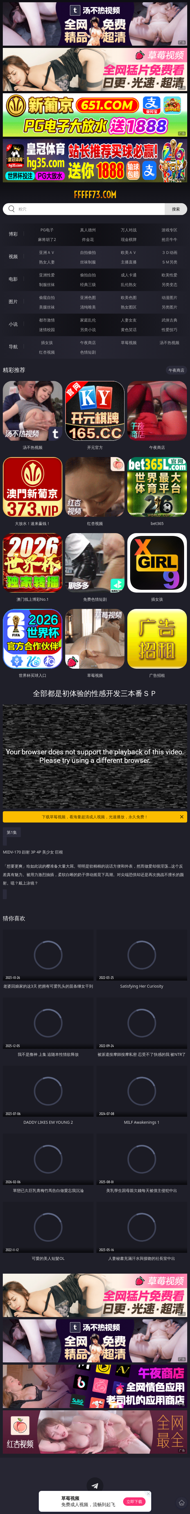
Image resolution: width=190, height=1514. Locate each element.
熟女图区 (129, 307)
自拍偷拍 (88, 252)
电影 (13, 279)
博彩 (13, 234)
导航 (13, 346)
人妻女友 (129, 320)
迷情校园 (47, 329)
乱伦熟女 (129, 284)
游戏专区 (169, 229)
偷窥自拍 (47, 297)
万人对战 (129, 229)
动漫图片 (169, 297)
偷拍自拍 (88, 275)
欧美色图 (129, 297)
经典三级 (88, 284)
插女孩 (47, 342)
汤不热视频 (169, 342)
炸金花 (88, 239)
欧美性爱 (169, 275)
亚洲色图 (88, 297)
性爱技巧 (169, 329)
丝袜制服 (88, 262)
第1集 (12, 832)
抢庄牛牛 (169, 239)
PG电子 (47, 229)
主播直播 (129, 262)
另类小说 (88, 329)
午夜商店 (88, 342)
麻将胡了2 (47, 239)
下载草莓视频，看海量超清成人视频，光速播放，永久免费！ (113, 816)
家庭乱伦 (88, 320)
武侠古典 (169, 320)
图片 (13, 301)
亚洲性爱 (47, 275)
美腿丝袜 (47, 307)
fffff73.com (95, 194)
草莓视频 (129, 342)
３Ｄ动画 (169, 252)
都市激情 (47, 320)
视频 (13, 256)
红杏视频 (47, 352)
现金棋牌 (129, 239)
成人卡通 (129, 275)
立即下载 (134, 1501)
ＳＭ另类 (169, 262)
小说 (13, 324)
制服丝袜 (47, 284)
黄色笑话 (129, 329)
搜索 (176, 209)
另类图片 (169, 307)
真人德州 (88, 229)
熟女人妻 (47, 262)
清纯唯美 (88, 307)
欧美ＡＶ (129, 252)
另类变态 (169, 284)
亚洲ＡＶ (47, 252)
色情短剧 (88, 352)
